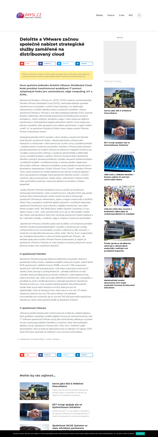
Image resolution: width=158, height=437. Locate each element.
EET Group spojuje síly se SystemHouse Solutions (67, 405)
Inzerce (110, 15)
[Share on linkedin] (84, 64)
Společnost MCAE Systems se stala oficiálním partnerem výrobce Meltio (69, 428)
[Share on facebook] (47, 64)
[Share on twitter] (65, 64)
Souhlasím (140, 433)
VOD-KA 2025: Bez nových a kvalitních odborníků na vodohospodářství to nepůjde (119, 211)
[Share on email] (28, 64)
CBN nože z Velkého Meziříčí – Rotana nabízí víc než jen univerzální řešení (119, 177)
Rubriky (99, 15)
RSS (131, 15)
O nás (121, 15)
